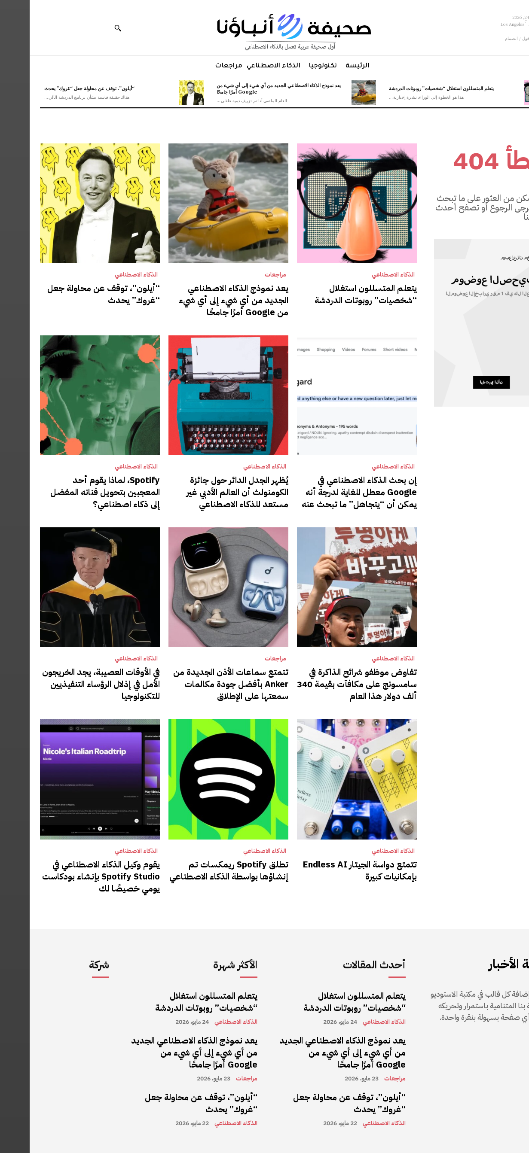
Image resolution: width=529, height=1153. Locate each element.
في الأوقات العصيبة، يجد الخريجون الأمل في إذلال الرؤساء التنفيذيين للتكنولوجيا (71, 684)
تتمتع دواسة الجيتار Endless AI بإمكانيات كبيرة (330, 870)
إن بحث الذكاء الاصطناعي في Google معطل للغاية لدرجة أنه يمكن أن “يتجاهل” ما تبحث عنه (329, 492)
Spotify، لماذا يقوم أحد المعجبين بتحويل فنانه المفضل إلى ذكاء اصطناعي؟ (75, 492)
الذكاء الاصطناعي (363, 275)
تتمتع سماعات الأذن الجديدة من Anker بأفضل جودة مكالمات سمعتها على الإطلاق (201, 684)
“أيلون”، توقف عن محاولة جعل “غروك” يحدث (60, 88)
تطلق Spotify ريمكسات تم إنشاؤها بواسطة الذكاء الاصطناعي (199, 870)
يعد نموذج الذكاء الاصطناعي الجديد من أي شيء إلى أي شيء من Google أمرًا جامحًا (249, 88)
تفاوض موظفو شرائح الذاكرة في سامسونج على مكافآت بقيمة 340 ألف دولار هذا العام (327, 684)
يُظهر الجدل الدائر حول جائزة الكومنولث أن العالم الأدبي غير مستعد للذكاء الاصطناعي (208, 492)
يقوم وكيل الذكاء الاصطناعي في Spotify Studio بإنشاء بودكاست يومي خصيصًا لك (71, 876)
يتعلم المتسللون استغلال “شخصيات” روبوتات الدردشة (411, 88)
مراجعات (246, 275)
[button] (88, 28)
